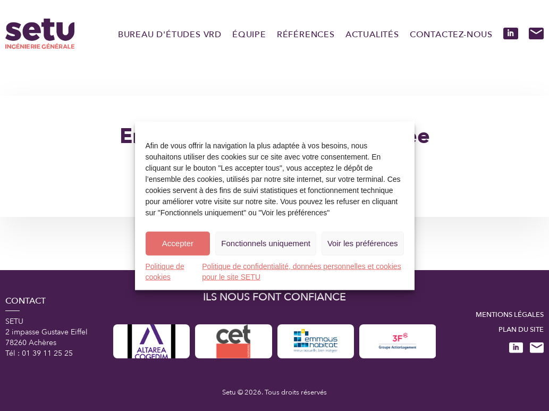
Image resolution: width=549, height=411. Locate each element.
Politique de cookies (165, 271)
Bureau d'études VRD (170, 34)
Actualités (372, 34)
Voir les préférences (362, 243)
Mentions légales (510, 315)
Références (306, 34)
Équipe (249, 34)
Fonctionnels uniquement (265, 243)
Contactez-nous (451, 34)
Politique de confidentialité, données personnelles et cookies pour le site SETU (301, 271)
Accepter (177, 243)
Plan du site (521, 329)
